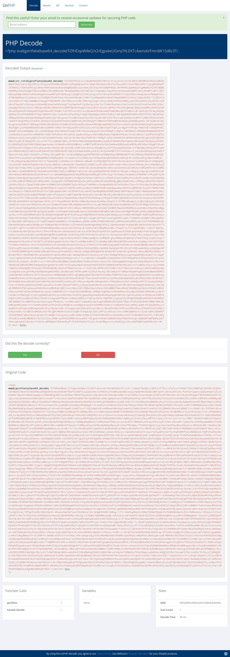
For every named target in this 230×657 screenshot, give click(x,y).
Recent (46, 5)
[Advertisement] (202, 85)
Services (69, 5)
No (98, 355)
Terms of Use (104, 653)
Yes (25, 355)
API (57, 5)
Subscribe (86, 24)
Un (9, 5)
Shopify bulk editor (138, 653)
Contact (83, 5)
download (36, 68)
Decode (33, 5)
